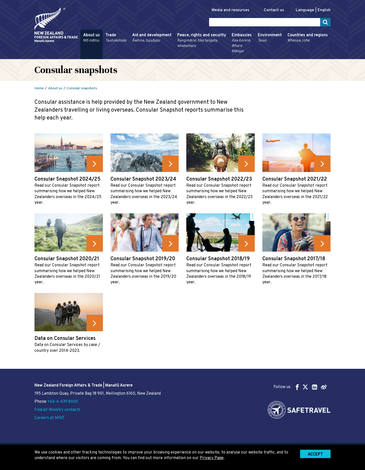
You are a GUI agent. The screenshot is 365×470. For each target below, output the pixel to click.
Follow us (300, 387)
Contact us (274, 10)
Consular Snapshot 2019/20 (143, 259)
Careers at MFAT (49, 418)
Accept (315, 454)
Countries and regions (307, 38)
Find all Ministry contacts (57, 409)
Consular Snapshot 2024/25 (67, 179)
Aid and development (152, 38)
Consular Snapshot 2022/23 (219, 179)
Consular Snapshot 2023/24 (143, 179)
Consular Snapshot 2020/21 (66, 259)
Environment (270, 38)
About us (91, 38)
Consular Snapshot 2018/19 (218, 259)
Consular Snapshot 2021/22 (294, 179)
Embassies (242, 43)
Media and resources (230, 10)
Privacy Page (212, 458)
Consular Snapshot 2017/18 (293, 259)
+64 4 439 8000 (62, 401)
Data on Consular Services (65, 338)
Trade (115, 38)
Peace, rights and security (201, 41)
